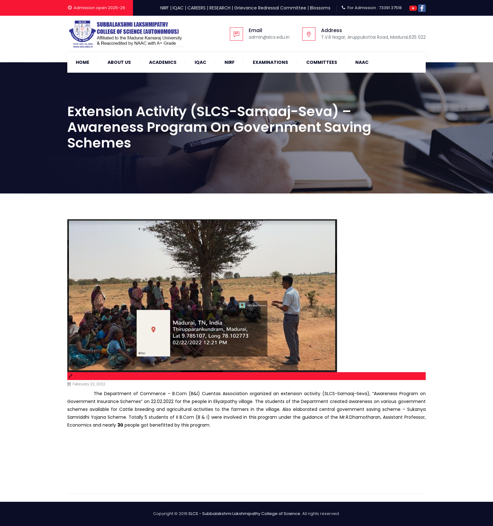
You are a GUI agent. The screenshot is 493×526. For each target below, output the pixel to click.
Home (82, 62)
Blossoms (320, 8)
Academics (162, 62)
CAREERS (196, 8)
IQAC (178, 8)
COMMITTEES (321, 62)
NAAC (361, 62)
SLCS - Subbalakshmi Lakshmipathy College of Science (244, 514)
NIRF (164, 8)
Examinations (270, 62)
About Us (119, 62)
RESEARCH (219, 8)
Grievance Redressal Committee (270, 8)
